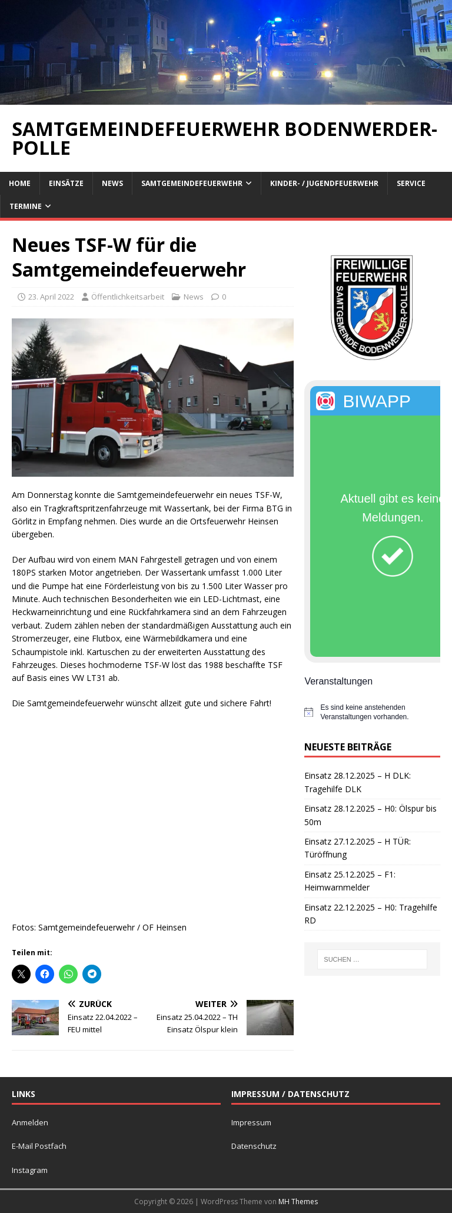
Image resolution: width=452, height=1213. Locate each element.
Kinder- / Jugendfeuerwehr (324, 183)
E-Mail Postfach (39, 1146)
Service (411, 183)
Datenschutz (254, 1146)
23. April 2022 (51, 296)
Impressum (251, 1122)
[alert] (372, 712)
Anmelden (30, 1122)
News (112, 183)
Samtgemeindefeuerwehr (191, 183)
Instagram (30, 1170)
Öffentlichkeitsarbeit (127, 296)
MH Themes (298, 1202)
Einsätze (66, 183)
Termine (25, 206)
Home (20, 183)
